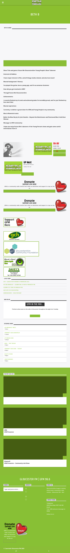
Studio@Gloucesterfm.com (58, 507)
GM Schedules (27, 174)
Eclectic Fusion (8, 354)
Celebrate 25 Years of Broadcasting (13, 287)
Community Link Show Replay (12, 333)
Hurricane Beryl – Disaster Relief (12, 293)
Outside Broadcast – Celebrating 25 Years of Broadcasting (19, 284)
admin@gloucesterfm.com (35, 496)
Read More (50, 494)
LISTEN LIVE (52, 551)
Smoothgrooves (9, 359)
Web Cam (59, 151)
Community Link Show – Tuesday (13, 349)
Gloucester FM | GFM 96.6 (35, 479)
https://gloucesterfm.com (35, 489)
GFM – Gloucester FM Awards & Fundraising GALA (16, 281)
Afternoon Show (9, 338)
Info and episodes (35, 316)
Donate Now (29, 191)
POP (17, 551)
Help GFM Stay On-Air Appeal (11, 290)
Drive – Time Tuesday (10, 343)
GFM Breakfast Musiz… (11, 328)
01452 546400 (57, 503)
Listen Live (59, 155)
